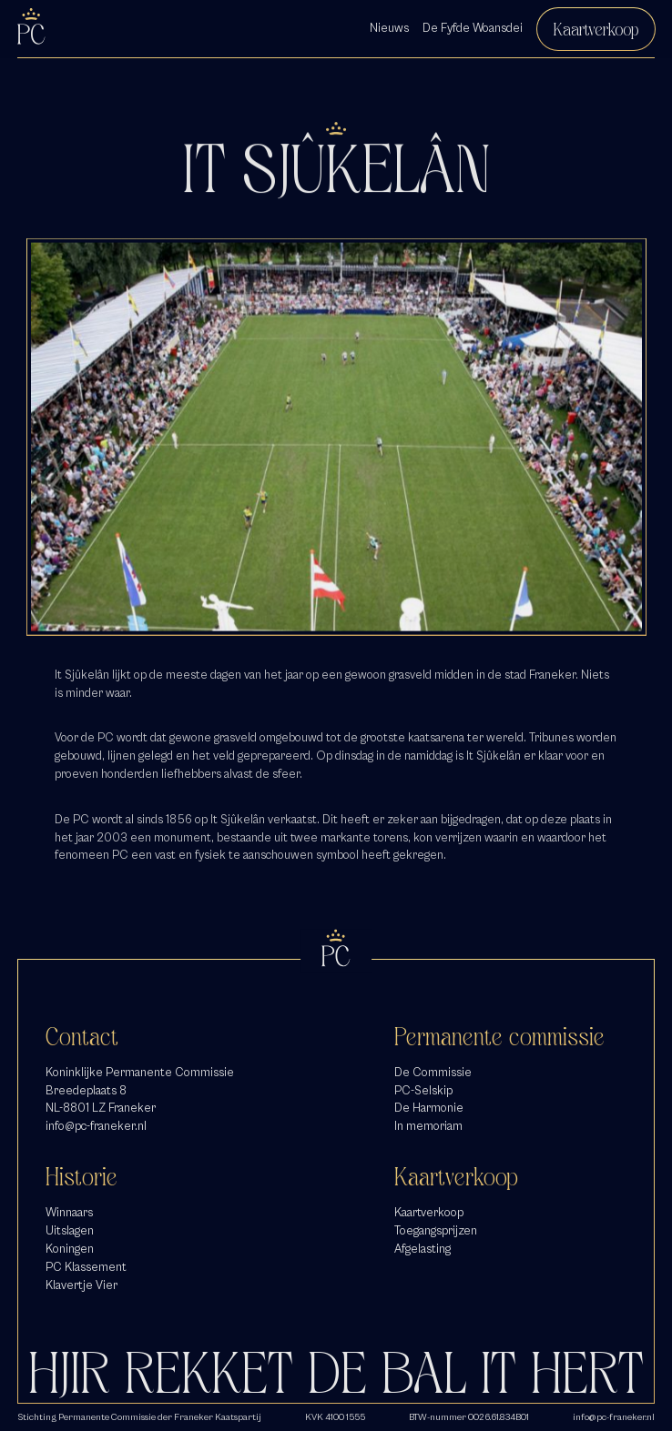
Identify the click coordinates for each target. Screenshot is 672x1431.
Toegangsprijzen (435, 1230)
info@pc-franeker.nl (96, 1126)
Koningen (70, 1249)
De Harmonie (428, 1108)
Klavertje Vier (81, 1285)
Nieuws (389, 28)
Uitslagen (70, 1230)
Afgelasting (422, 1249)
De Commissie (433, 1072)
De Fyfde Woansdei (473, 28)
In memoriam (428, 1126)
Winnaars (69, 1212)
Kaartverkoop (596, 29)
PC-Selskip (423, 1090)
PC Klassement (86, 1267)
